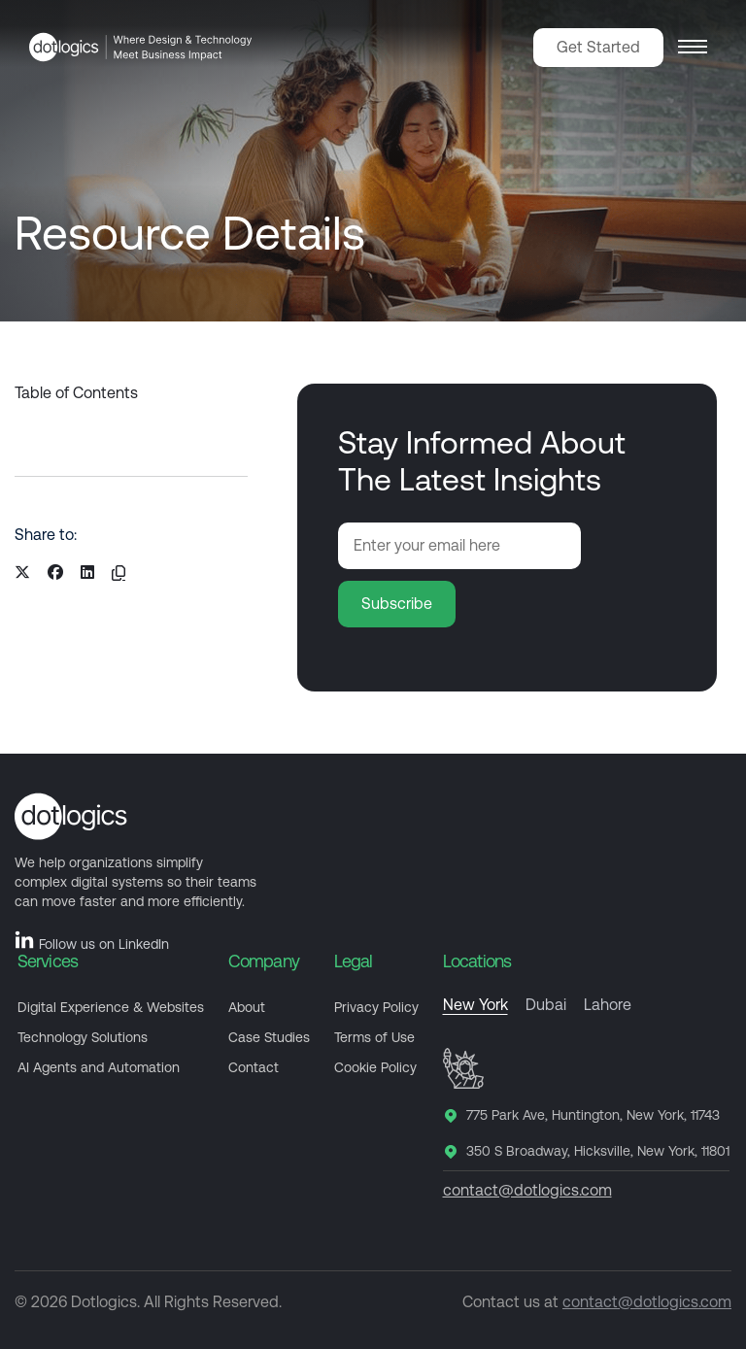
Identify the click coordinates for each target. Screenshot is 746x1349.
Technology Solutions (82, 1037)
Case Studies (269, 1037)
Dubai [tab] (546, 1005)
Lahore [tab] (607, 1005)
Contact (253, 1067)
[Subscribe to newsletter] (397, 604)
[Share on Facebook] (55, 573)
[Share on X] (22, 573)
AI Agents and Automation (98, 1067)
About (246, 1007)
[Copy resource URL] (118, 573)
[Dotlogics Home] (141, 47)
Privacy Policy (376, 1007)
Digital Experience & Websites (110, 1007)
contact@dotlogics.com (527, 1190)
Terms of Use (374, 1037)
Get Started (598, 47)
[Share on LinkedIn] (87, 573)
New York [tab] (475, 1005)
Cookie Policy (375, 1067)
